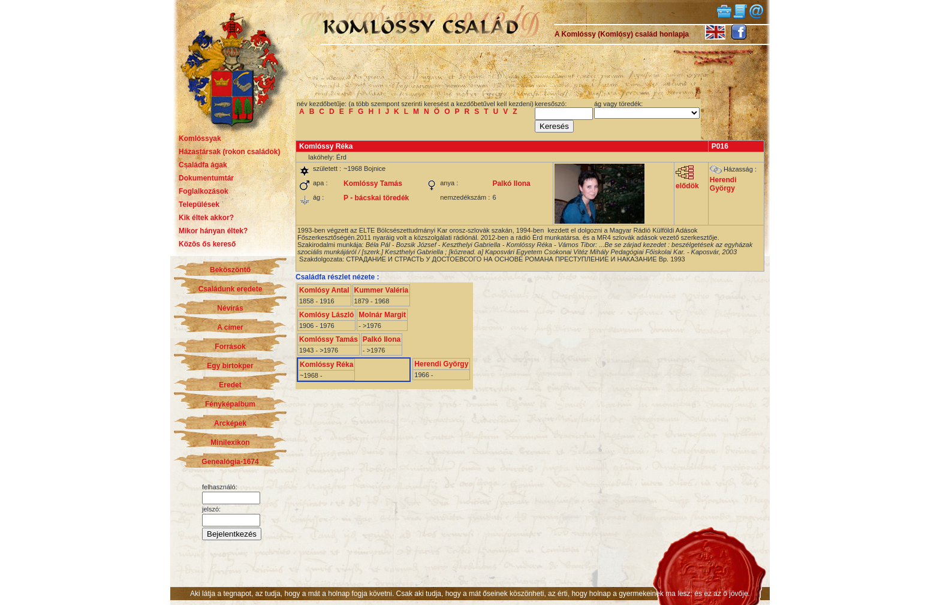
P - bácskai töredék (376, 198)
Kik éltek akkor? (206, 217)
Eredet (230, 385)
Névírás (230, 308)
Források (230, 346)
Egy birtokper (230, 366)
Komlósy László (326, 315)
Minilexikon (229, 442)
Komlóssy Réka (326, 364)
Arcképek (230, 423)
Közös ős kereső (207, 244)
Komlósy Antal (324, 290)
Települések (199, 204)
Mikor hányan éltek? (213, 231)
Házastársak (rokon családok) (229, 152)
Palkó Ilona (511, 183)
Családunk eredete (230, 289)
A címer (230, 327)
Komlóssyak (200, 138)
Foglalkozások (203, 191)
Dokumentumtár (206, 178)
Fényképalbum (230, 404)
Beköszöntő (230, 270)
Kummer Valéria (381, 290)
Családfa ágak (203, 165)
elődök (687, 182)
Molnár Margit (382, 315)
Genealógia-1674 (229, 461)
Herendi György (723, 184)
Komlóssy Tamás (373, 183)
